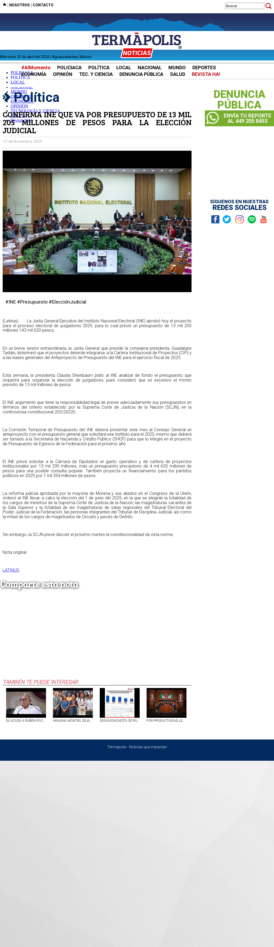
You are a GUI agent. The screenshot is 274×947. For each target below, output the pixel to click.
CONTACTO (43, 5)
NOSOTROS (19, 5)
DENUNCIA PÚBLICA (141, 74)
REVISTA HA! (206, 74)
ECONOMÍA (33, 74)
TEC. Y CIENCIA (96, 74)
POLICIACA (69, 67)
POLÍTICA (99, 67)
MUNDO (177, 67)
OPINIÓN (62, 74)
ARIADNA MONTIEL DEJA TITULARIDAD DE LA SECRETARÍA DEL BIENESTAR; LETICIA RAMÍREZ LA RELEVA (73, 721)
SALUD (177, 74)
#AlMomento (36, 67)
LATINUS (11, 570)
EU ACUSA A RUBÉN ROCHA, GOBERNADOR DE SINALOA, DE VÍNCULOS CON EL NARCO (26, 721)
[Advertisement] (97, 639)
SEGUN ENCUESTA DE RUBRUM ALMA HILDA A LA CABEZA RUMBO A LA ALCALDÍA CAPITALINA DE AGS (120, 721)
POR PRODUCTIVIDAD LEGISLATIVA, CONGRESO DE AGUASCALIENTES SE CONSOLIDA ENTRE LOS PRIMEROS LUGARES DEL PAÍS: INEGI (166, 721)
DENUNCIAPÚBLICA (239, 99)
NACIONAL (150, 67)
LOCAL (123, 67)
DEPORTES (204, 67)
